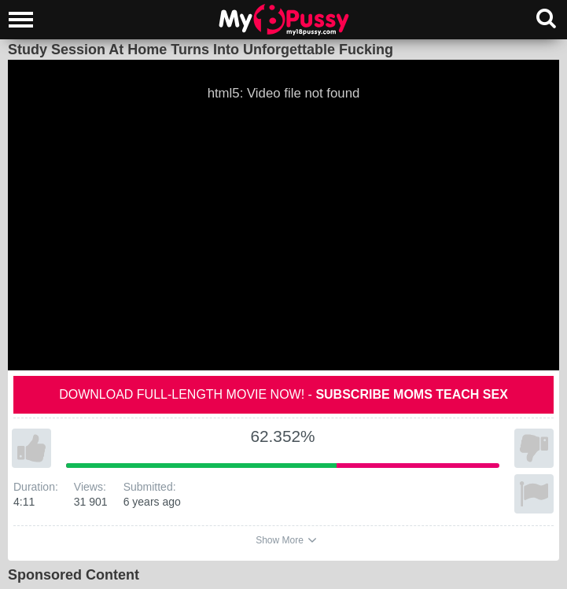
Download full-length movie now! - (283, 394)
